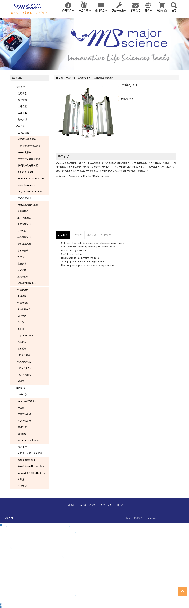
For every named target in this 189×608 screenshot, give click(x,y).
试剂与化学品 (24, 361)
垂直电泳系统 (24, 224)
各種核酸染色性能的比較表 (31, 466)
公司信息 (22, 93)
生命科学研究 (24, 198)
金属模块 (21, 296)
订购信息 (91, 235)
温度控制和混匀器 (27, 283)
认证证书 (22, 113)
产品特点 (63, 235)
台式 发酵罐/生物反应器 (29, 146)
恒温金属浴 (22, 290)
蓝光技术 (22, 263)
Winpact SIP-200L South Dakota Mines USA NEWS (33, 473)
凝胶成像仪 (22, 250)
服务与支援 (119, 10)
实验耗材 (22, 342)
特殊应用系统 (24, 237)
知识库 (21, 479)
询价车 (161, 10)
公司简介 (68, 10)
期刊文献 (22, 486)
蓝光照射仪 (22, 276)
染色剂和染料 (25, 368)
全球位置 (22, 106)
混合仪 (20, 322)
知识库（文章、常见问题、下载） (33, 453)
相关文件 (106, 235)
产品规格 (77, 235)
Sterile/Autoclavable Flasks (31, 178)
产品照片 (22, 407)
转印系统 (21, 231)
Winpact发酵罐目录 (27, 401)
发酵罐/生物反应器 (27, 139)
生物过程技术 (24, 132)
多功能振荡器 (24, 309)
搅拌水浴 (21, 316)
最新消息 (101, 10)
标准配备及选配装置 (28, 165)
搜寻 (174, 10)
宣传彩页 (22, 427)
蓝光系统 (21, 270)
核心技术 (22, 100)
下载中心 (22, 394)
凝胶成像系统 (24, 244)
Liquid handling (25, 335)
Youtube (22, 433)
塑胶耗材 (21, 348)
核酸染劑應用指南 (27, 460)
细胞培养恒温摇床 (27, 172)
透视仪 (20, 257)
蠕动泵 (21, 381)
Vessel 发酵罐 (24, 152)
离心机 (20, 329)
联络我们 (135, 10)
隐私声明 (22, 119)
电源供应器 (22, 211)
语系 (148, 10)
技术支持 (20, 388)
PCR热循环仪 (24, 375)
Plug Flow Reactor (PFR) (30, 191)
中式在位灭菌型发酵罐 (29, 159)
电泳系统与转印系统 (28, 204)
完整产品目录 (24, 414)
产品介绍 (85, 10)
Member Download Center (31, 440)
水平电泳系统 (24, 218)
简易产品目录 (24, 420)
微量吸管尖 (24, 355)
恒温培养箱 (22, 303)
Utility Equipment (26, 185)
